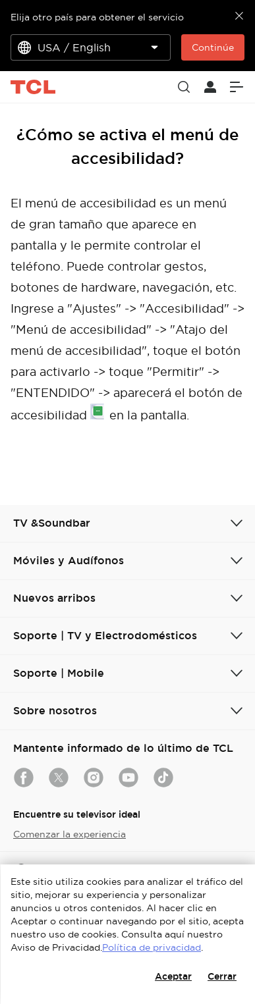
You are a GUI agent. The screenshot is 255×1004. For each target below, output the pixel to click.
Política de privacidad (151, 947)
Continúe (213, 47)
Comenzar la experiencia (69, 834)
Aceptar (173, 976)
